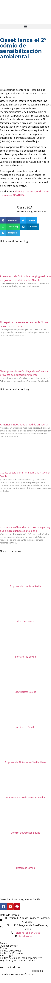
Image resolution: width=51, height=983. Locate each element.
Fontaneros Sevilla (25, 656)
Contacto (5, 948)
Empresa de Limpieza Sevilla (25, 586)
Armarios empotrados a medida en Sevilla (24, 424)
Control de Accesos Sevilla (25, 832)
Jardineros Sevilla (25, 727)
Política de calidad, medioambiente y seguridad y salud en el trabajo (21, 959)
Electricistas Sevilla (25, 691)
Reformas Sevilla (25, 867)
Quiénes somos (9, 945)
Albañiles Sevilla (25, 621)
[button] (25, 26)
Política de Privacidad (12, 953)
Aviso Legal (6, 955)
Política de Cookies (10, 950)
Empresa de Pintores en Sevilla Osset (25, 762)
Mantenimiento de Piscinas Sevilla (25, 797)
